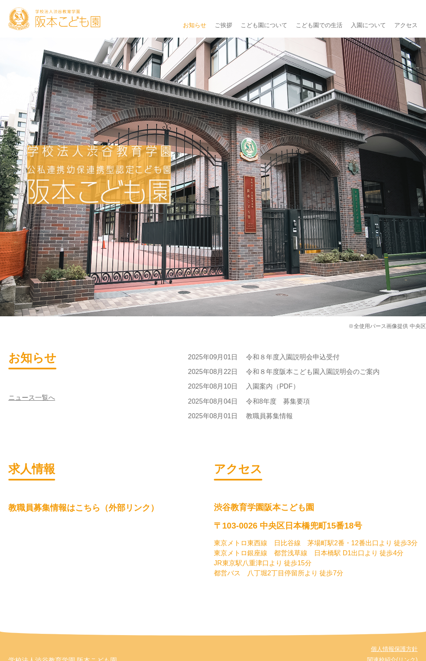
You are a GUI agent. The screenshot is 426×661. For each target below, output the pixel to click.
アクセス (406, 25)
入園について (368, 25)
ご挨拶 (223, 25)
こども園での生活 (319, 25)
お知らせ (194, 25)
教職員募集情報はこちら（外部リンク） (83, 507)
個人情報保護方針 (394, 649)
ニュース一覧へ (31, 397)
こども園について (264, 25)
